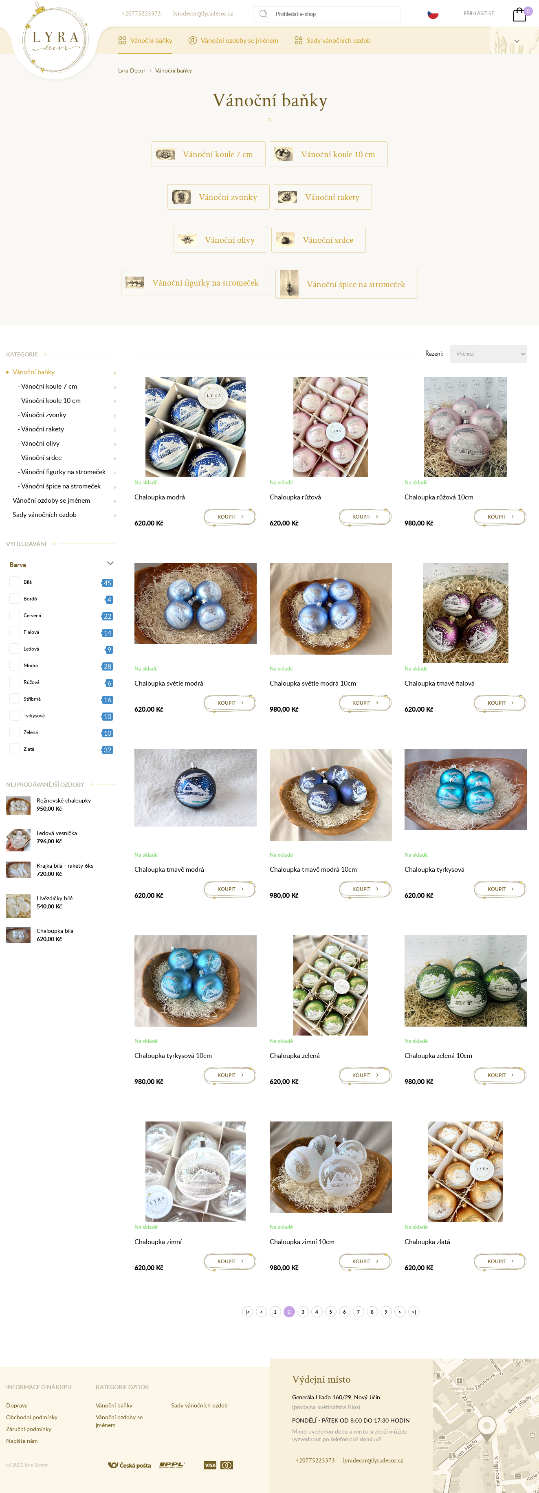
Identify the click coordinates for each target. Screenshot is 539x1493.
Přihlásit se (479, 13)
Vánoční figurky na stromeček (192, 283)
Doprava (17, 1405)
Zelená (31, 732)
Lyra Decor (131, 70)
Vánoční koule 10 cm (324, 154)
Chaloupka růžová (295, 497)
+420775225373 (139, 13)
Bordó (30, 598)
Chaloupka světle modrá (168, 683)
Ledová (31, 648)
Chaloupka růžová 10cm (439, 497)
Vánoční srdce (314, 240)
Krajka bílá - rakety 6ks (65, 865)
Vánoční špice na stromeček (342, 284)
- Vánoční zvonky (39, 415)
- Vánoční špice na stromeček (57, 486)
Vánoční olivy (216, 240)
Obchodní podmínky (31, 1417)
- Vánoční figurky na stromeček (59, 472)
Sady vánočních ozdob (333, 40)
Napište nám (22, 1441)
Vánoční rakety (318, 197)
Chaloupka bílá (55, 930)
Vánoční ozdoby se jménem (233, 40)
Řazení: (434, 353)
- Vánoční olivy (36, 443)
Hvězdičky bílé (55, 898)
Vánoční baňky (145, 40)
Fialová (31, 632)
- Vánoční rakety (38, 429)
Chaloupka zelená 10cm (438, 1055)
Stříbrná (32, 698)
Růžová (32, 682)
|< (248, 1311)
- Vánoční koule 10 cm (47, 400)
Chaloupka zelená (295, 1055)
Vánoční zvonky (214, 197)
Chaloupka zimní (158, 1241)
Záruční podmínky (28, 1429)
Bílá (28, 581)
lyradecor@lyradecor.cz (203, 13)
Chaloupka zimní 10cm (302, 1241)
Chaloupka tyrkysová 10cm (173, 1055)
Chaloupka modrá (159, 497)
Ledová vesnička (57, 833)
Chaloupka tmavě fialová (440, 683)
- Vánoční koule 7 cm (45, 386)
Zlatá (29, 748)
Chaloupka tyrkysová (434, 869)
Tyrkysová (34, 715)
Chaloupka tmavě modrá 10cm (313, 869)
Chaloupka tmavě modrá (169, 869)
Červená (32, 615)
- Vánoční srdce (37, 457)
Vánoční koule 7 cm (204, 154)
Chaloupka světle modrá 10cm (313, 683)
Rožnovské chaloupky (64, 800)
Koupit (226, 516)
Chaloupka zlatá (427, 1241)
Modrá (31, 665)
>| (414, 1311)
